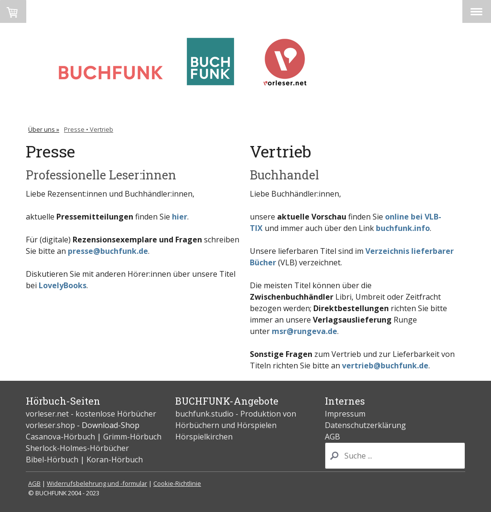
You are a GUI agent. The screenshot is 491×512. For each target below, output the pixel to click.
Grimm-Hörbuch (132, 436)
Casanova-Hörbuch (60, 436)
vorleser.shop (50, 425)
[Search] (395, 455)
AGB (332, 436)
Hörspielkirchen (204, 436)
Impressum (345, 413)
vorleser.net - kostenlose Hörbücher (92, 413)
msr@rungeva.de (304, 331)
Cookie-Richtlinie (177, 483)
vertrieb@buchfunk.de (385, 365)
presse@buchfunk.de (108, 251)
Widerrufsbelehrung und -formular (97, 483)
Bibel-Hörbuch (52, 459)
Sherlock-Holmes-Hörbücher (77, 448)
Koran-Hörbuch (114, 459)
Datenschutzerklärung (365, 425)
